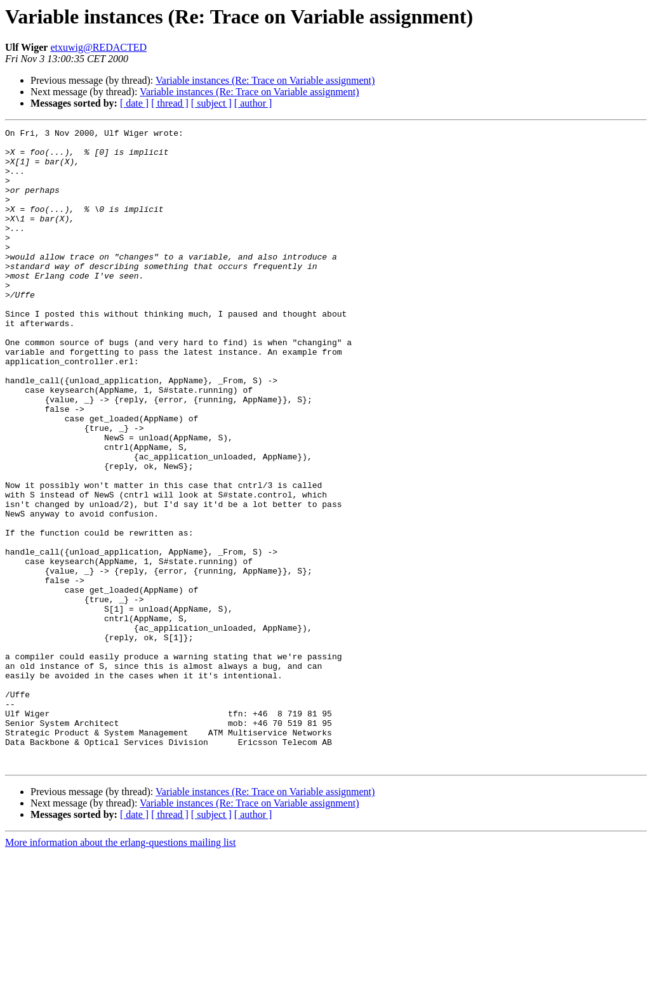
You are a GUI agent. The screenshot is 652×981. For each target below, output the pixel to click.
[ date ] (134, 103)
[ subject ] (211, 103)
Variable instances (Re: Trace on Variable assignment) (265, 80)
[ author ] (253, 103)
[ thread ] (170, 103)
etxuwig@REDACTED (98, 47)
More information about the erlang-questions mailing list (120, 970)
